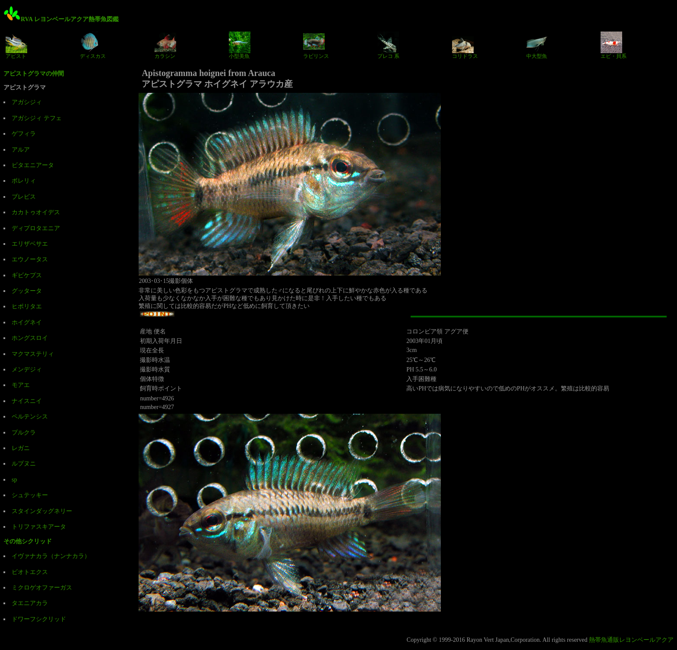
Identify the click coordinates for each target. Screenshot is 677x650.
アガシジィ (27, 102)
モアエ (21, 385)
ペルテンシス (30, 416)
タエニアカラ (30, 603)
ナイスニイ (27, 401)
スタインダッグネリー (42, 511)
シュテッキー (30, 495)
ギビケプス (27, 275)
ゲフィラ (24, 133)
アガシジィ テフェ (37, 118)
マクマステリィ (33, 354)
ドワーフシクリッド (39, 619)
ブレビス (24, 196)
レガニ (21, 448)
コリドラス (465, 45)
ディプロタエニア (36, 228)
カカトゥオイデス (36, 212)
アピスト (16, 45)
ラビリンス (316, 45)
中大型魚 (537, 45)
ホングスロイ (30, 338)
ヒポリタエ (27, 306)
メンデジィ (27, 369)
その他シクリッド (27, 541)
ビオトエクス (30, 572)
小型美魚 (239, 45)
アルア (21, 149)
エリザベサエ (30, 244)
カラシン (165, 45)
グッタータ (27, 291)
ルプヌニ (24, 463)
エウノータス (30, 259)
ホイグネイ (27, 322)
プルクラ (24, 432)
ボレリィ (24, 181)
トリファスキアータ (39, 526)
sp (14, 479)
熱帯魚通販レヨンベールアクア (631, 640)
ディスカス (93, 45)
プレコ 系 (388, 45)
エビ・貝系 (613, 45)
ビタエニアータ (33, 165)
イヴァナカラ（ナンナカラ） (51, 556)
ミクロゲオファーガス (42, 587)
